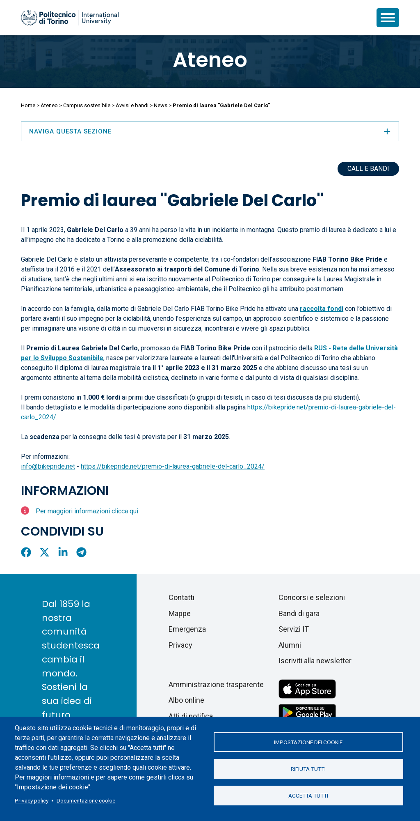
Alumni (289, 645)
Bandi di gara (299, 613)
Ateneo (210, 60)
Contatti (181, 597)
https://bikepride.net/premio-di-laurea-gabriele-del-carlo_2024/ (173, 466)
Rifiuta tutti (308, 769)
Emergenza (187, 629)
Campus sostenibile (86, 105)
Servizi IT (293, 629)
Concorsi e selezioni (311, 597)
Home (28, 105)
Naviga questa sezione (210, 131)
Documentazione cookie (86, 800)
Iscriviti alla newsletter (315, 660)
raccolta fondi (321, 309)
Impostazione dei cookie (308, 742)
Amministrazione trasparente (216, 684)
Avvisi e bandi (132, 105)
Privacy (180, 645)
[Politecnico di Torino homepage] (70, 17)
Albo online (186, 700)
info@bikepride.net (48, 466)
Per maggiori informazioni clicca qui (87, 511)
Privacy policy (31, 800)
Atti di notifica (191, 716)
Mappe (180, 613)
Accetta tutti (308, 795)
